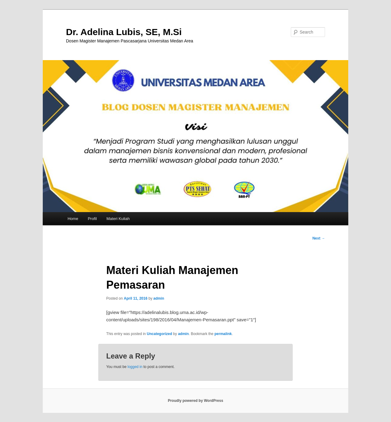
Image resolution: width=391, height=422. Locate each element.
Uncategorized (159, 334)
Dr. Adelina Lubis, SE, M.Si (124, 32)
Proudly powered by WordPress (195, 401)
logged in (134, 367)
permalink (223, 334)
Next (318, 238)
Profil (92, 218)
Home (73, 218)
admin (158, 298)
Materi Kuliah (118, 218)
